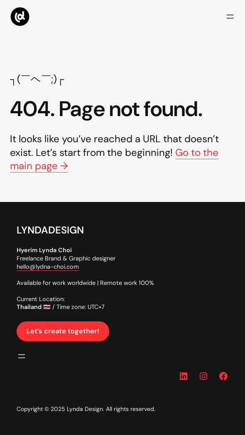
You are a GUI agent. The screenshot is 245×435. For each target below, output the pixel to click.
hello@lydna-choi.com (48, 266)
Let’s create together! (63, 331)
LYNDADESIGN (50, 230)
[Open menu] (230, 17)
